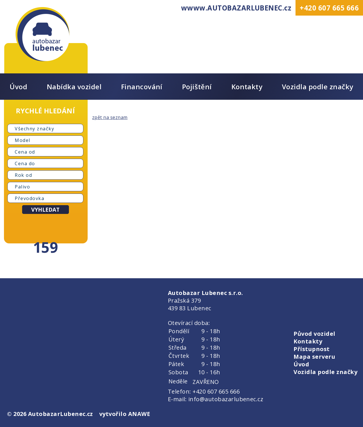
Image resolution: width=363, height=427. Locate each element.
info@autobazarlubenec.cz (225, 399)
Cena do (25, 163)
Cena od (25, 152)
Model (22, 140)
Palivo (22, 187)
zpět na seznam (110, 117)
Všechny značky (34, 129)
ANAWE (139, 414)
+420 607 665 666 (329, 7)
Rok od (23, 175)
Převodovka (29, 198)
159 (45, 247)
